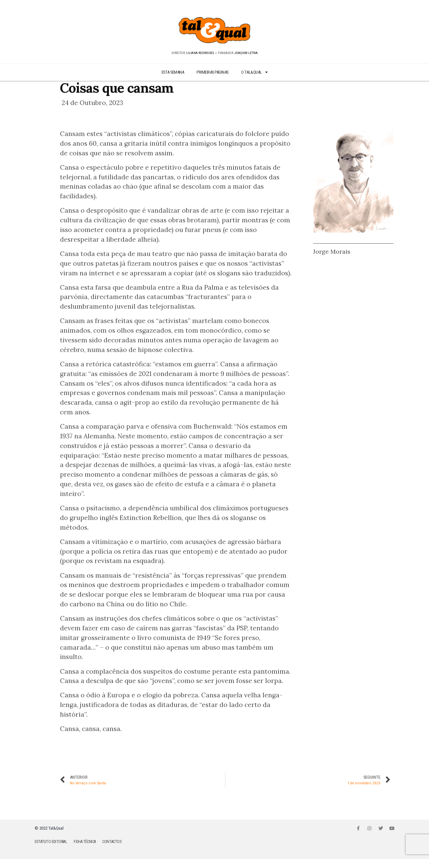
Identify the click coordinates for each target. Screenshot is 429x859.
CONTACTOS (111, 841)
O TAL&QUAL (254, 72)
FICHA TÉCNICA (85, 841)
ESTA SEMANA (173, 72)
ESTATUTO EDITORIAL (51, 841)
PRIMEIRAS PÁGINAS (212, 72)
